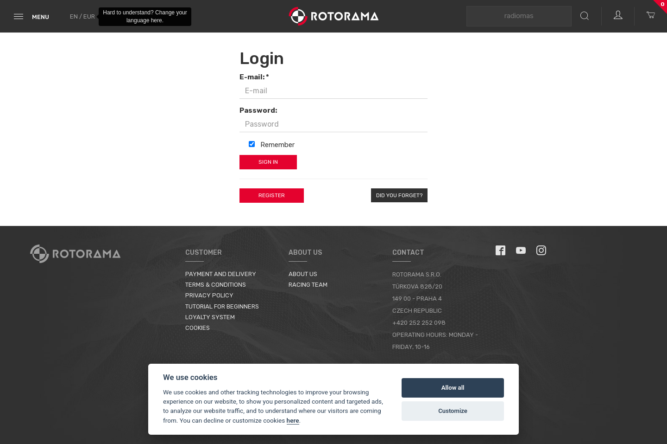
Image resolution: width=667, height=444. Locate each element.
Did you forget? (399, 195)
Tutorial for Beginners (222, 306)
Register (271, 195)
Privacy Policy (209, 295)
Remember (272, 145)
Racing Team (308, 284)
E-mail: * (254, 77)
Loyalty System (210, 317)
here (293, 420)
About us (303, 273)
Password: (258, 110)
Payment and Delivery (220, 273)
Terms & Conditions (215, 284)
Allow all (453, 387)
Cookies (197, 327)
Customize (452, 410)
